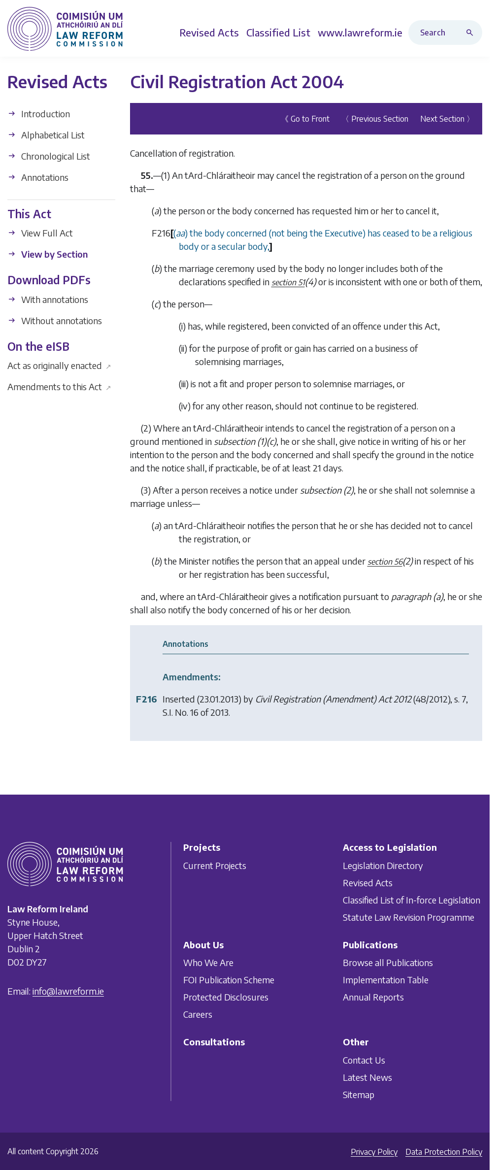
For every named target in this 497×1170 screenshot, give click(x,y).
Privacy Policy (374, 1152)
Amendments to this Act (59, 386)
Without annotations (54, 320)
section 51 (288, 282)
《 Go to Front (305, 119)
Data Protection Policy (443, 1152)
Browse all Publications (388, 962)
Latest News (367, 1077)
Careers (197, 1014)
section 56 (384, 562)
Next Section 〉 (447, 119)
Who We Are (208, 962)
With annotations (47, 299)
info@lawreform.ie (68, 991)
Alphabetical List (46, 134)
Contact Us (364, 1060)
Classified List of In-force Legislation (411, 899)
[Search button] (472, 32)
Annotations (37, 177)
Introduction (38, 113)
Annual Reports (373, 997)
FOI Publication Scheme (228, 979)
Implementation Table (386, 979)
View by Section (47, 254)
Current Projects (214, 865)
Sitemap (358, 1094)
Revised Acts (368, 882)
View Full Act (40, 232)
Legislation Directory (383, 865)
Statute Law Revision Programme (408, 917)
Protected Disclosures (225, 997)
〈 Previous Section (374, 119)
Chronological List (48, 156)
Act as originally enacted (59, 365)
